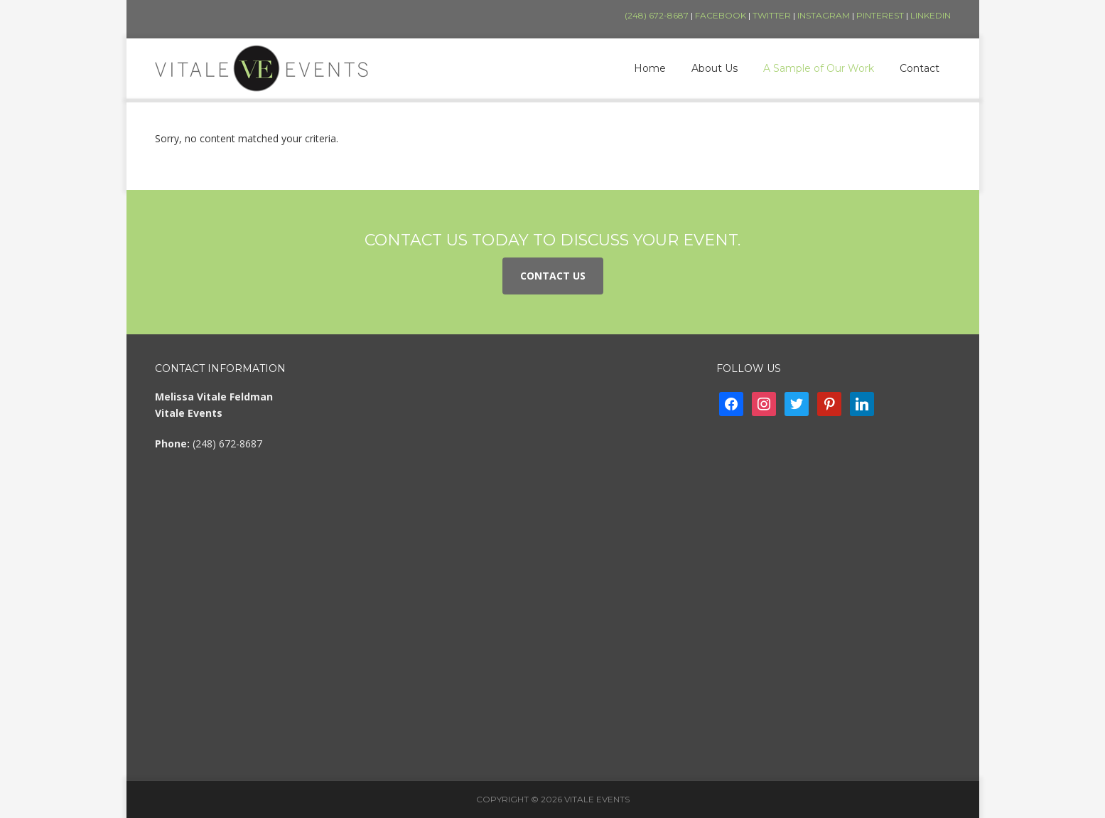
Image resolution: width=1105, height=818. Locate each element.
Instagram (823, 15)
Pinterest (880, 15)
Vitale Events (261, 68)
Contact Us (553, 275)
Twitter (772, 15)
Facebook (720, 15)
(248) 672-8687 (657, 15)
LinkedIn (930, 15)
